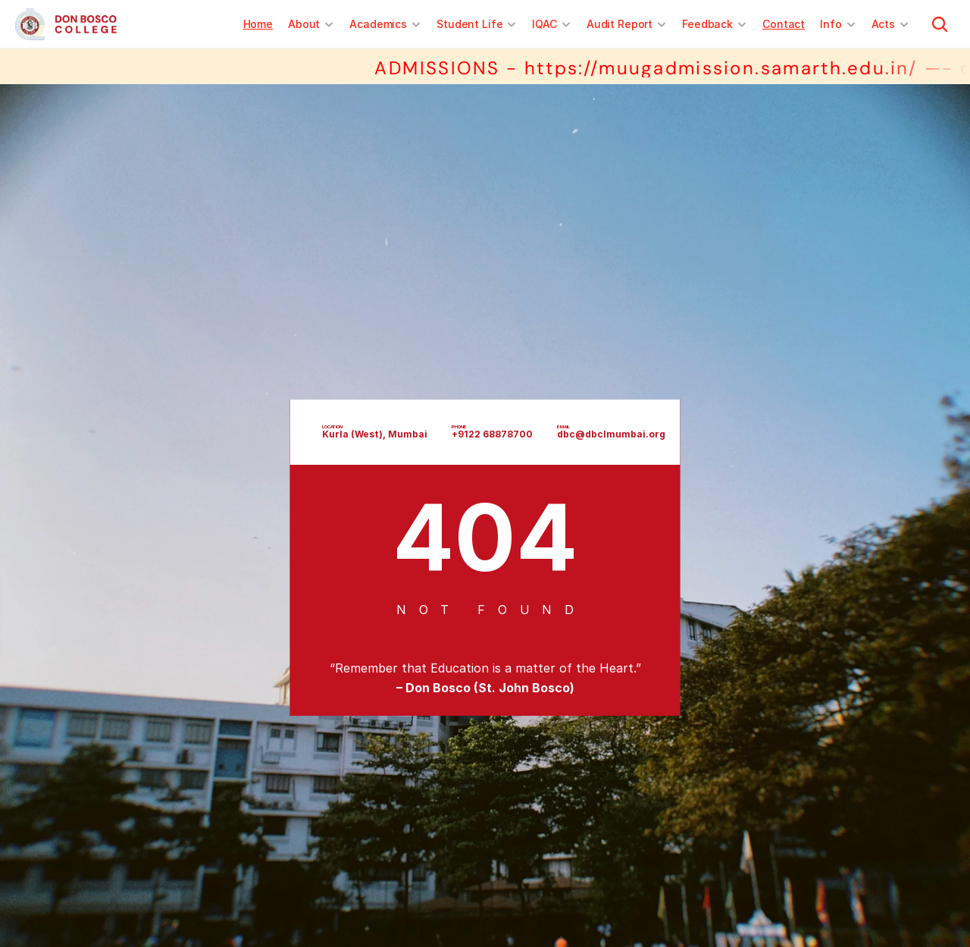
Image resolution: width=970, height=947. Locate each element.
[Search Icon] (940, 24)
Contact (783, 23)
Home (258, 23)
